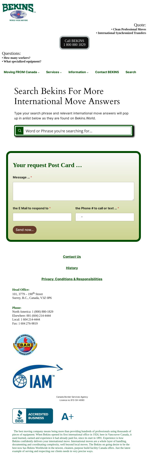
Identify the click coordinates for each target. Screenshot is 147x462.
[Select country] (79, 217)
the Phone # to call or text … (97, 208)
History (72, 268)
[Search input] (77, 131)
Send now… (25, 230)
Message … (22, 177)
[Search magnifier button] (20, 130)
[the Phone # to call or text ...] (104, 217)
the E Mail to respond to (32, 208)
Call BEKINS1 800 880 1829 (75, 43)
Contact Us (72, 257)
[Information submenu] (88, 72)
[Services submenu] (61, 72)
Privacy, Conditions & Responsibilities (72, 279)
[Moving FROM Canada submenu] (39, 72)
